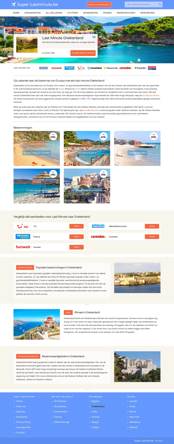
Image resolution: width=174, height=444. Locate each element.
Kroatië (95, 417)
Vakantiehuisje (61, 422)
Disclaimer (21, 417)
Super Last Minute (144, 440)
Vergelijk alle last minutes (83, 53)
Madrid (133, 427)
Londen (133, 401)
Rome (132, 411)
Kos (85, 110)
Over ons (21, 406)
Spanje (95, 422)
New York (134, 417)
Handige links (23, 427)
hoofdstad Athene (150, 95)
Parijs (132, 406)
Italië (94, 411)
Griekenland (98, 406)
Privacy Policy (23, 422)
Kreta (61, 89)
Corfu (77, 89)
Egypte (95, 401)
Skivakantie (60, 406)
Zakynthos (95, 110)
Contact (20, 432)
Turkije (95, 427)
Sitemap (20, 411)
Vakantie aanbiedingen (99, 4)
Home (19, 401)
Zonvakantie (60, 411)
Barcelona (134, 422)
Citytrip (58, 417)
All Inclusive (60, 401)
